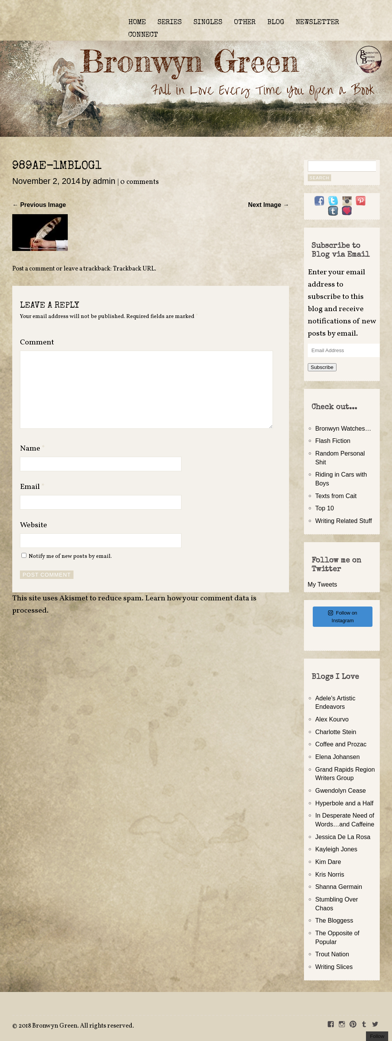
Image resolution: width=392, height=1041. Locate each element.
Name (32, 448)
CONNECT (143, 35)
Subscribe (322, 367)
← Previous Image (39, 204)
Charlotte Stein (335, 731)
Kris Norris (330, 874)
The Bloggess (334, 920)
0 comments (139, 182)
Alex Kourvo (332, 719)
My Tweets (322, 584)
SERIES (169, 22)
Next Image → (268, 204)
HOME (137, 22)
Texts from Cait (336, 495)
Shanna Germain (338, 886)
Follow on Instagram (342, 616)
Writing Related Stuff (343, 520)
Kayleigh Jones (336, 849)
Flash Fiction (333, 440)
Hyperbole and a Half (344, 803)
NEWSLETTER (317, 22)
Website (33, 525)
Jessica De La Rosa (343, 836)
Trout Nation (332, 954)
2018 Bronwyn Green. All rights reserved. (76, 1026)
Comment (37, 342)
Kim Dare (328, 861)
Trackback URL (134, 269)
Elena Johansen (337, 756)
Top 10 (324, 508)
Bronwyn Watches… (343, 428)
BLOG (275, 22)
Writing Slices (334, 966)
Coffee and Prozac (341, 744)
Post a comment (33, 269)
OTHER (245, 22)
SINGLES (207, 22)
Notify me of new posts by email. (70, 556)
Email (32, 487)
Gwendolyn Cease (340, 790)
